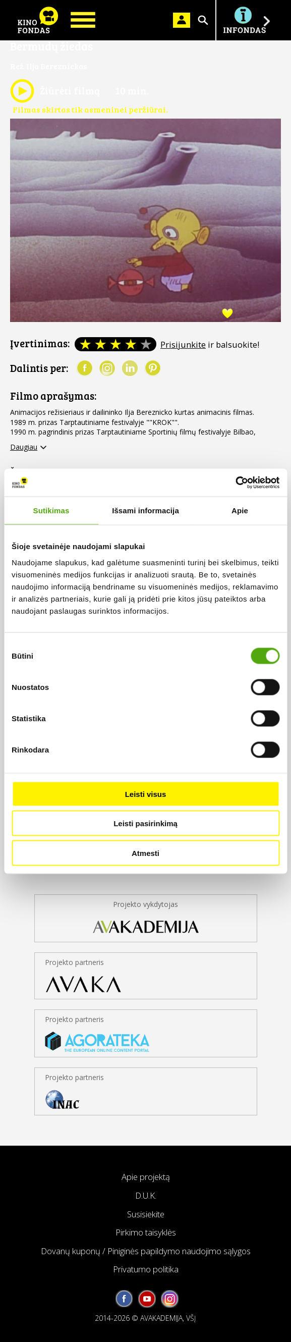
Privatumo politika (146, 1269)
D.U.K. (145, 1195)
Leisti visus (145, 793)
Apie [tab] (239, 510)
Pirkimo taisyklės (145, 1232)
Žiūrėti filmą (55, 91)
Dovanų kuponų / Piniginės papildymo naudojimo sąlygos (146, 1251)
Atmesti (145, 852)
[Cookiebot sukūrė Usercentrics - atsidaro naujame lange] (235, 482)
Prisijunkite (183, 344)
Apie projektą (146, 1177)
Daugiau (23, 447)
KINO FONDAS (38, 20)
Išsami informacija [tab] (145, 510)
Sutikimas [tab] (51, 510)
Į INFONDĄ (244, 20)
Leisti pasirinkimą (145, 823)
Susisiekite (145, 1214)
